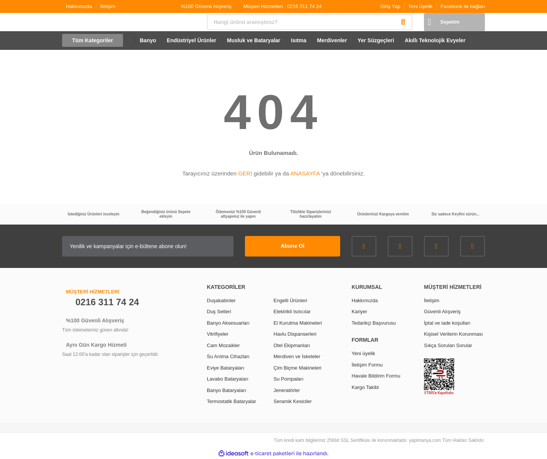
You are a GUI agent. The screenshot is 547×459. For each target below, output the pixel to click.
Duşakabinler (221, 300)
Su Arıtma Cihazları (228, 356)
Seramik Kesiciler (293, 401)
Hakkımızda (79, 6)
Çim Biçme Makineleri (297, 368)
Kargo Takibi (365, 387)
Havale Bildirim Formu (376, 376)
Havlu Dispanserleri (295, 334)
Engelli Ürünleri (290, 300)
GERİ (245, 173)
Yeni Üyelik (420, 6)
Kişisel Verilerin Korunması (453, 334)
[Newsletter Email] (148, 246)
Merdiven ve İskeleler (297, 356)
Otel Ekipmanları (292, 345)
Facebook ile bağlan (463, 6)
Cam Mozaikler (223, 345)
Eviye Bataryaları (225, 368)
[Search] (310, 22)
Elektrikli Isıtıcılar (292, 311)
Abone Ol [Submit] (292, 246)
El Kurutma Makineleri (298, 323)
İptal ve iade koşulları (447, 323)
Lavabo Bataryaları (227, 379)
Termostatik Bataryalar (231, 401)
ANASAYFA (305, 173)
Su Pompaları (289, 379)
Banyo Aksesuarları (228, 323)
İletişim (107, 6)
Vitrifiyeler (218, 334)
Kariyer (359, 311)
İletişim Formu (367, 365)
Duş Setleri (219, 311)
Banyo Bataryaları (226, 390)
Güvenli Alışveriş (442, 311)
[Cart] (454, 22)
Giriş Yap (390, 6)
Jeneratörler (287, 390)
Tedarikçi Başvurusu (374, 323)
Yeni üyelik (363, 353)
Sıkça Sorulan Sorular (448, 345)
